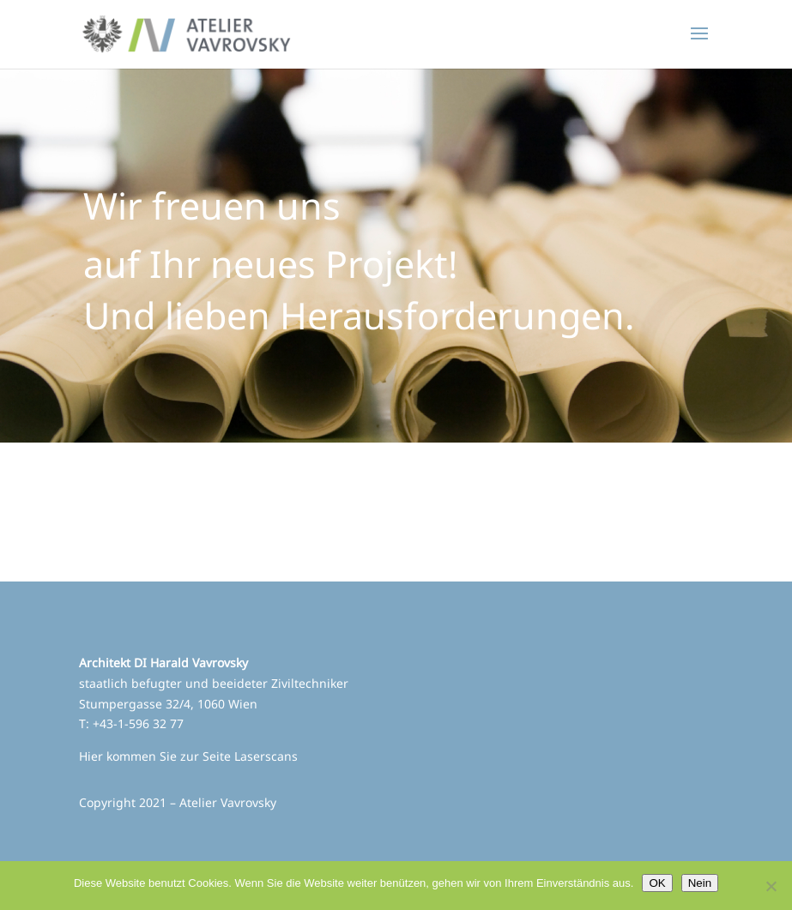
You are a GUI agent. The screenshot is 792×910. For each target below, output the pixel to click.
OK (657, 883)
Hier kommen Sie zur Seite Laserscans (188, 756)
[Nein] (770, 886)
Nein (699, 883)
